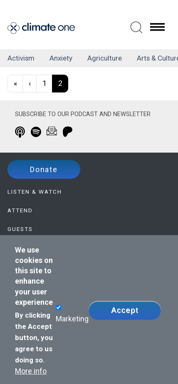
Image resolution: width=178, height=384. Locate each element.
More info (31, 371)
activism (21, 58)
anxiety (60, 58)
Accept (124, 310)
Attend (20, 210)
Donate (44, 169)
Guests (20, 229)
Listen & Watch (34, 191)
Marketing (72, 318)
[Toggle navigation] (157, 26)
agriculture (104, 58)
